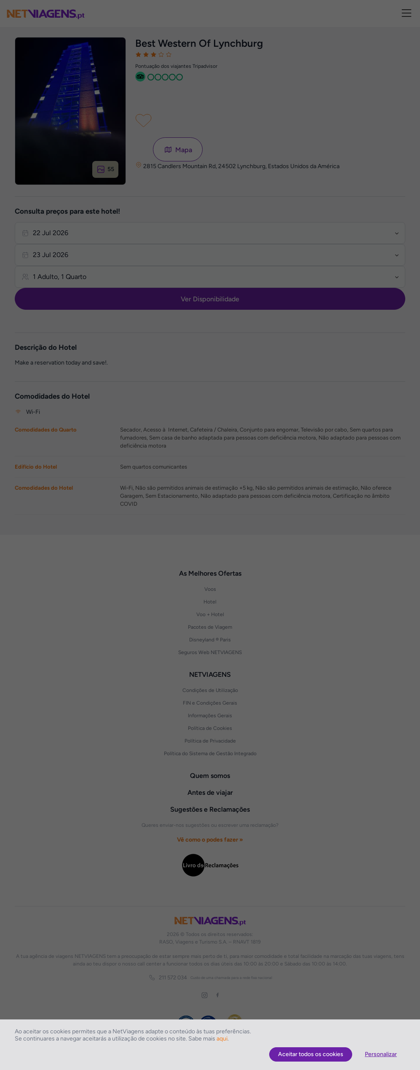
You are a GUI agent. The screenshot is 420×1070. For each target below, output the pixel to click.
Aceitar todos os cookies (310, 1054)
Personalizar (381, 1054)
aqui (222, 1038)
